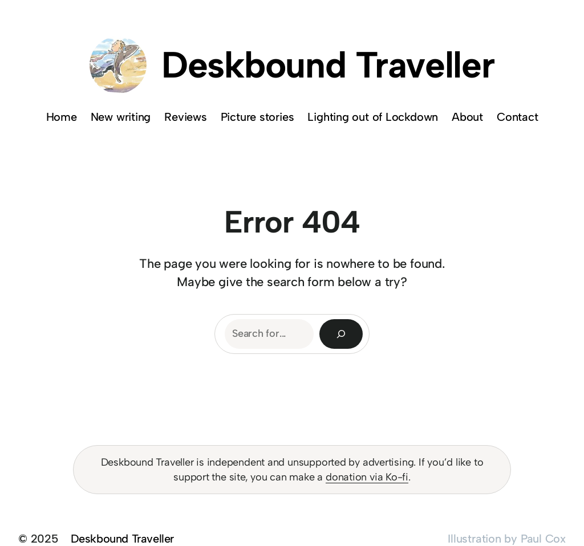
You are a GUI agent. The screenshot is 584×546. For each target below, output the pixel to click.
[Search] (341, 334)
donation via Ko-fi (367, 477)
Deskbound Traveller (327, 65)
